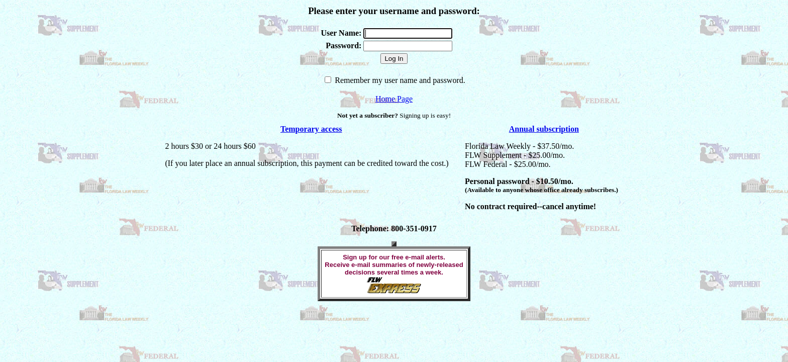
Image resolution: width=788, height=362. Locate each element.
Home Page (394, 99)
